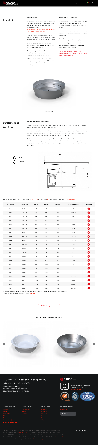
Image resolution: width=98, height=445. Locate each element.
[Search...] (68, 414)
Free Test (44, 411)
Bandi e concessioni (9, 418)
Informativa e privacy (37, 439)
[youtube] (82, 430)
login (48, 199)
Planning (44, 416)
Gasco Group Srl (23, 432)
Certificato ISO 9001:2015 (10, 422)
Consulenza (44, 414)
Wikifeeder (6, 416)
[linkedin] (85, 430)
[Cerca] (62, 414)
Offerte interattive (46, 420)
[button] (92, 2)
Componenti (26, 409)
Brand (5, 411)
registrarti (35, 199)
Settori (24, 411)
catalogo (32, 293)
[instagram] (79, 430)
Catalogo (25, 414)
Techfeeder (6, 414)
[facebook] (76, 430)
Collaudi (43, 418)
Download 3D (45, 409)
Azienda (5, 409)
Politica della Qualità (9, 420)
